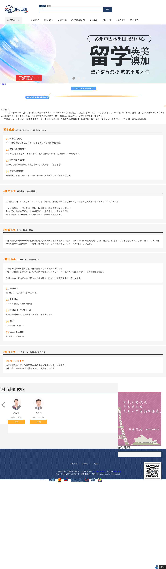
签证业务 (134, 20)
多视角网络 (117, 471)
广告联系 (96, 464)
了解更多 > (28, 78)
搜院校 (49, 6)
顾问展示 (48, 20)
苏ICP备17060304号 (99, 471)
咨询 (16, 422)
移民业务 (121, 20)
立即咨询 (3, 84)
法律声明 (85, 464)
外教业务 (107, 20)
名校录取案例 (78, 20)
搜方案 (42, 6)
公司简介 (35, 20)
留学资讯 (93, 20)
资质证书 (74, 464)
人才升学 (62, 20)
